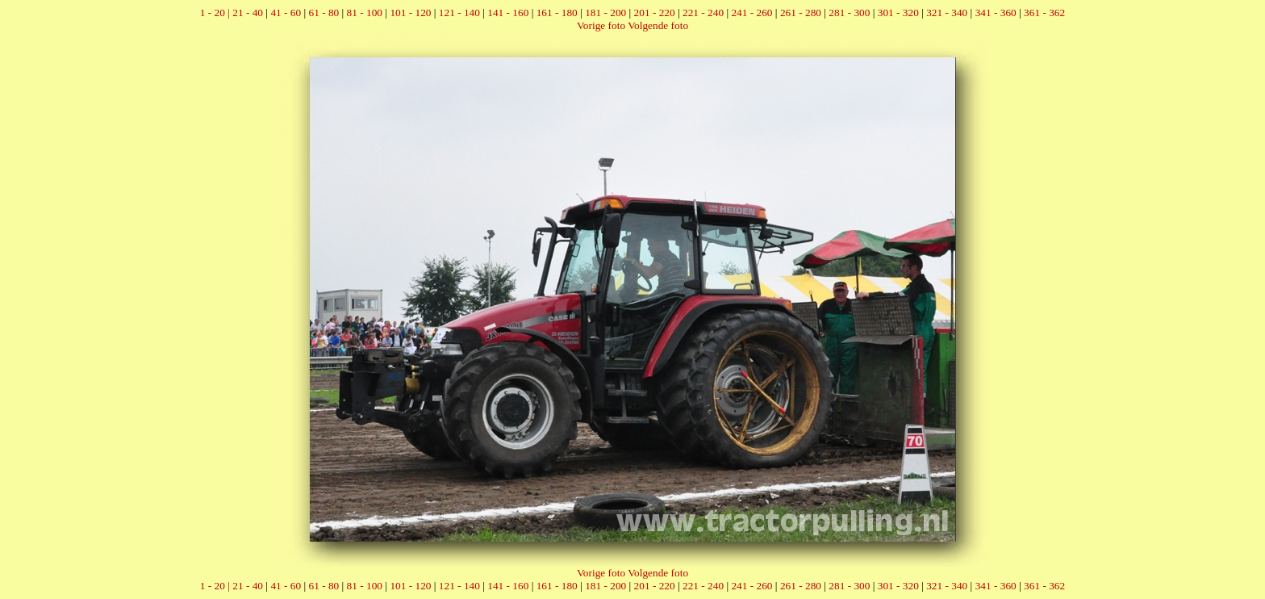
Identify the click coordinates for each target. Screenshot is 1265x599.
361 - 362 (1044, 12)
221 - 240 (703, 12)
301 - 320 (898, 12)
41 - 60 (285, 12)
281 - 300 (849, 12)
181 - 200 (605, 12)
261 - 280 (800, 12)
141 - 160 (507, 12)
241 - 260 (751, 12)
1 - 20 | (216, 12)
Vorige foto (601, 25)
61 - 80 (323, 12)
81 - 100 (364, 12)
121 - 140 (459, 12)
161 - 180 (557, 12)
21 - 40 (247, 12)
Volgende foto (658, 25)
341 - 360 (996, 12)
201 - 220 (654, 12)
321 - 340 (946, 12)
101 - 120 (410, 12)
